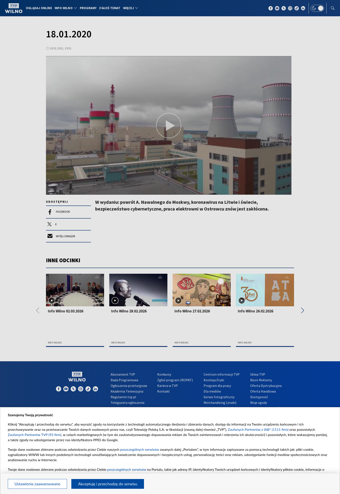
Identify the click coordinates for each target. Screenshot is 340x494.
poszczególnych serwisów (139, 449)
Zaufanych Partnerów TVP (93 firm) (34, 435)
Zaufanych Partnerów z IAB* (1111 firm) (258, 429)
